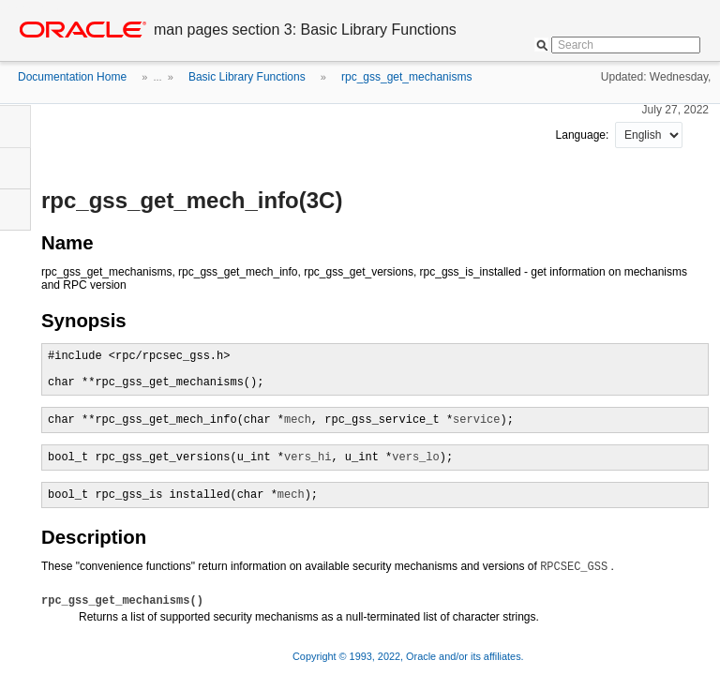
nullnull (648, 135)
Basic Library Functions (247, 76)
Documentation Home (72, 76)
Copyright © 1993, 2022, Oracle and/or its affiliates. (409, 656)
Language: (584, 135)
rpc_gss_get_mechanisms (406, 76)
